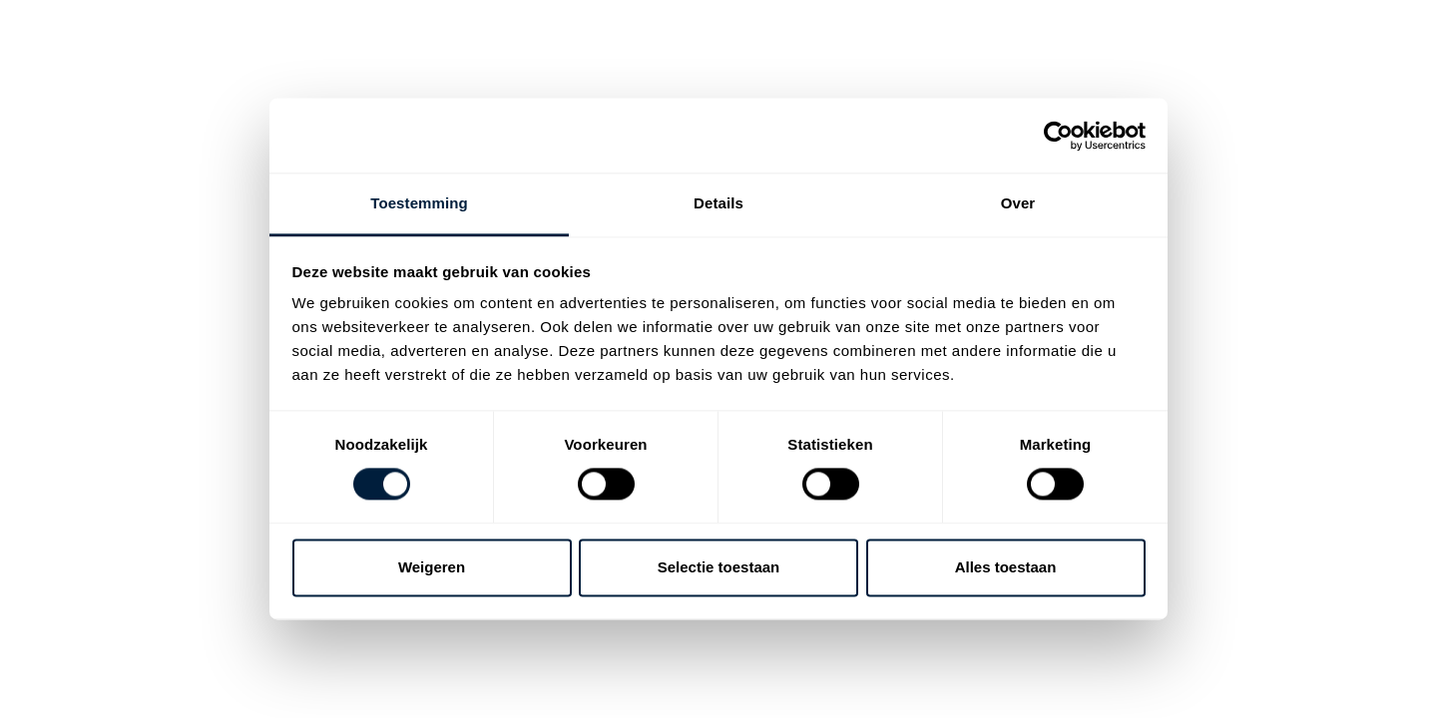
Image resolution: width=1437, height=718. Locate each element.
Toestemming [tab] (419, 202)
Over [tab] (1018, 202)
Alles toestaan (1006, 566)
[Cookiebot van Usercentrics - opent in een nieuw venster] (1058, 136)
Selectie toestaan (719, 566)
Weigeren (431, 566)
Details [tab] (718, 202)
